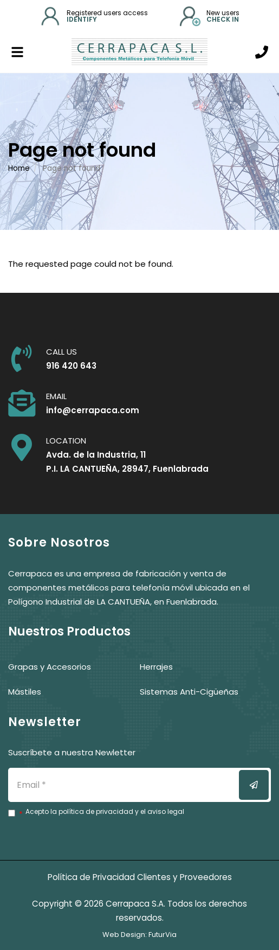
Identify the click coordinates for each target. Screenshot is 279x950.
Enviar (260, 785)
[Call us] (262, 53)
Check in (222, 19)
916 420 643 (71, 365)
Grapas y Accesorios (49, 666)
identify (82, 19)
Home (19, 168)
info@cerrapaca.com (92, 410)
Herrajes (156, 666)
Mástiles (24, 691)
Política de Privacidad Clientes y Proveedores (140, 877)
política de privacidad (96, 811)
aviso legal (165, 811)
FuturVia (162, 934)
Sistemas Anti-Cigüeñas (189, 691)
